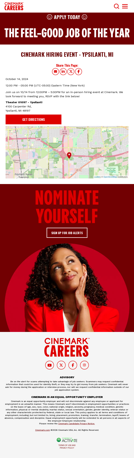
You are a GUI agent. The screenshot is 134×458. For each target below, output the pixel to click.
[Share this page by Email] (55, 71)
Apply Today (67, 16)
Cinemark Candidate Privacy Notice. (76, 423)
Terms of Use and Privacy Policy (67, 446)
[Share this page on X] (70, 71)
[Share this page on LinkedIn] (63, 71)
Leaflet (97, 177)
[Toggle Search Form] (116, 6)
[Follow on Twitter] (61, 365)
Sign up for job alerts (67, 232)
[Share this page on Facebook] (78, 71)
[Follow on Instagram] (84, 365)
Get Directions (33, 119)
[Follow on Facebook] (72, 365)
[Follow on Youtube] (49, 365)
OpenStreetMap (110, 177)
